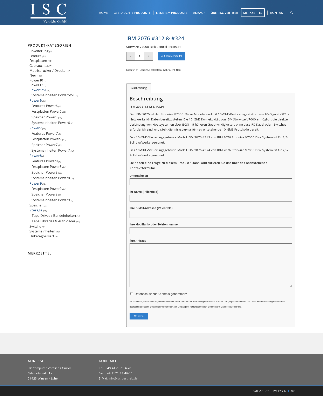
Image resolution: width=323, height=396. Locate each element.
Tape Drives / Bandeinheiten (54, 215)
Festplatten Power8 (47, 166)
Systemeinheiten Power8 (51, 178)
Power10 (36, 80)
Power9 (35, 183)
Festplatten (38, 60)
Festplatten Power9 (47, 188)
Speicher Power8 (44, 172)
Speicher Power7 (44, 145)
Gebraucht (37, 65)
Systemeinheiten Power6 (51, 122)
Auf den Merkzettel (171, 56)
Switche (35, 226)
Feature (35, 56)
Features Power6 (45, 106)
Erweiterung (39, 51)
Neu (32, 75)
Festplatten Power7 (47, 139)
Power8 (35, 155)
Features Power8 (45, 161)
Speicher (36, 205)
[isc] (48, 12)
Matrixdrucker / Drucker (48, 70)
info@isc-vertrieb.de (123, 378)
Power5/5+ (38, 90)
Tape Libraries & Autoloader (53, 221)
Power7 (35, 128)
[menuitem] (103, 12)
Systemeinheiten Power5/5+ (53, 95)
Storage (35, 210)
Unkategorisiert (41, 236)
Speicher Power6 (44, 117)
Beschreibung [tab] (139, 88)
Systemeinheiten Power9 (51, 200)
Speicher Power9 (44, 194)
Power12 (36, 85)
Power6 (35, 100)
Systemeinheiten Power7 (51, 150)
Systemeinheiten (42, 231)
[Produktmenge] (139, 56)
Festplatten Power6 (47, 111)
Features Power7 (45, 133)
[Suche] (291, 12)
